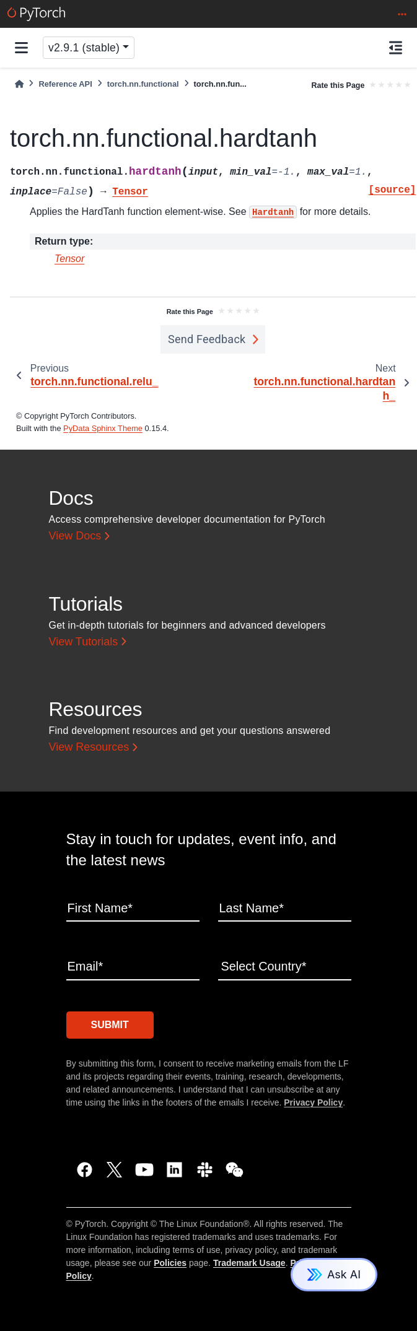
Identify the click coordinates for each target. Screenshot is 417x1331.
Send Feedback (207, 339)
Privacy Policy (313, 1102)
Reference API (65, 84)
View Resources (89, 747)
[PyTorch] (36, 14)
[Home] (19, 83)
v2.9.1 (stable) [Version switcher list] (84, 47)
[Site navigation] (21, 47)
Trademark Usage (249, 1263)
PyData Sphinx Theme (103, 428)
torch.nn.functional (143, 84)
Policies (170, 1263)
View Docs (75, 536)
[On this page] (395, 47)
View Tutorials (83, 641)
